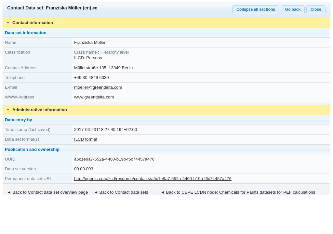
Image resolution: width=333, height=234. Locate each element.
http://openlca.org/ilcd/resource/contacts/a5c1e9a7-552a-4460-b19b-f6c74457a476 (153, 178)
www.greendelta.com (94, 97)
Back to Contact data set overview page (50, 192)
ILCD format (85, 139)
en (94, 8)
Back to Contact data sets (123, 192)
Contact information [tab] (29, 22)
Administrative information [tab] (36, 109)
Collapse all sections (255, 9)
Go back (292, 9)
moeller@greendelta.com (98, 87)
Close (316, 9)
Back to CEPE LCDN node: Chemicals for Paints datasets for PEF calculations (240, 192)
